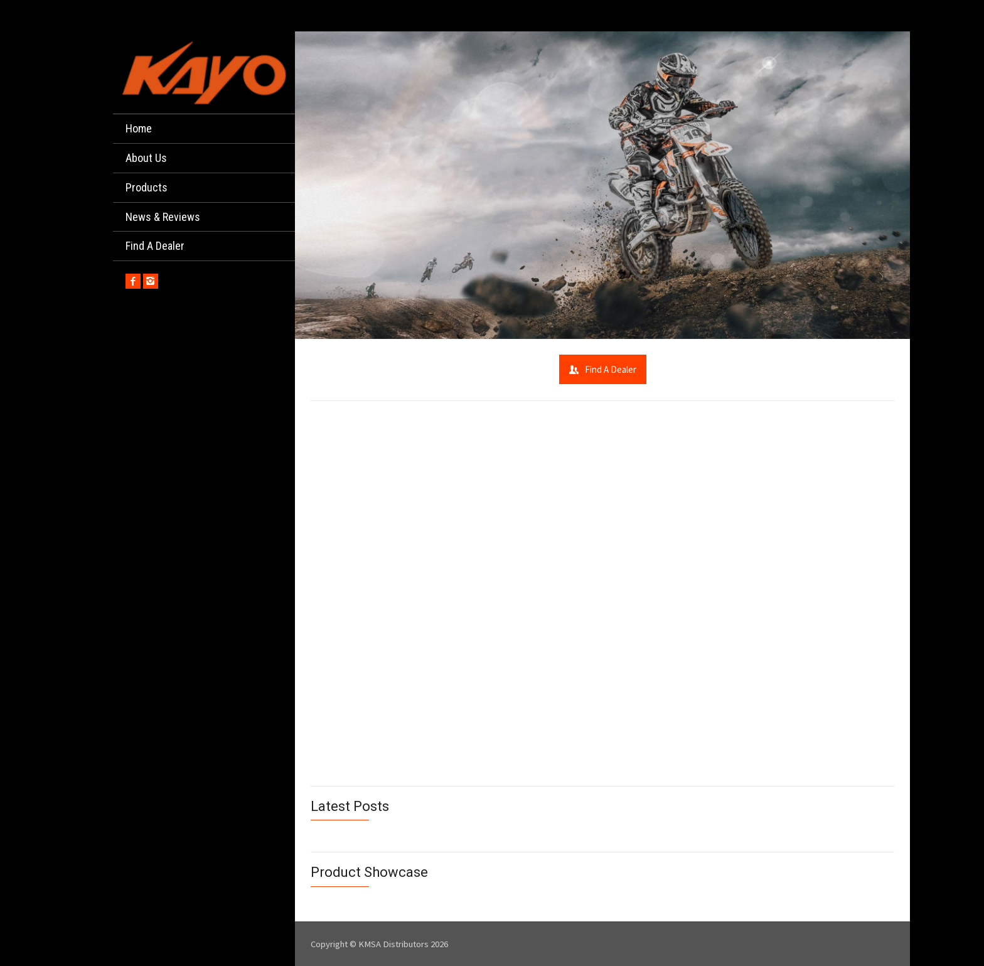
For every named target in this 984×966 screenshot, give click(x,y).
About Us (146, 157)
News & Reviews (163, 216)
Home (139, 128)
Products (147, 187)
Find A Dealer (155, 245)
